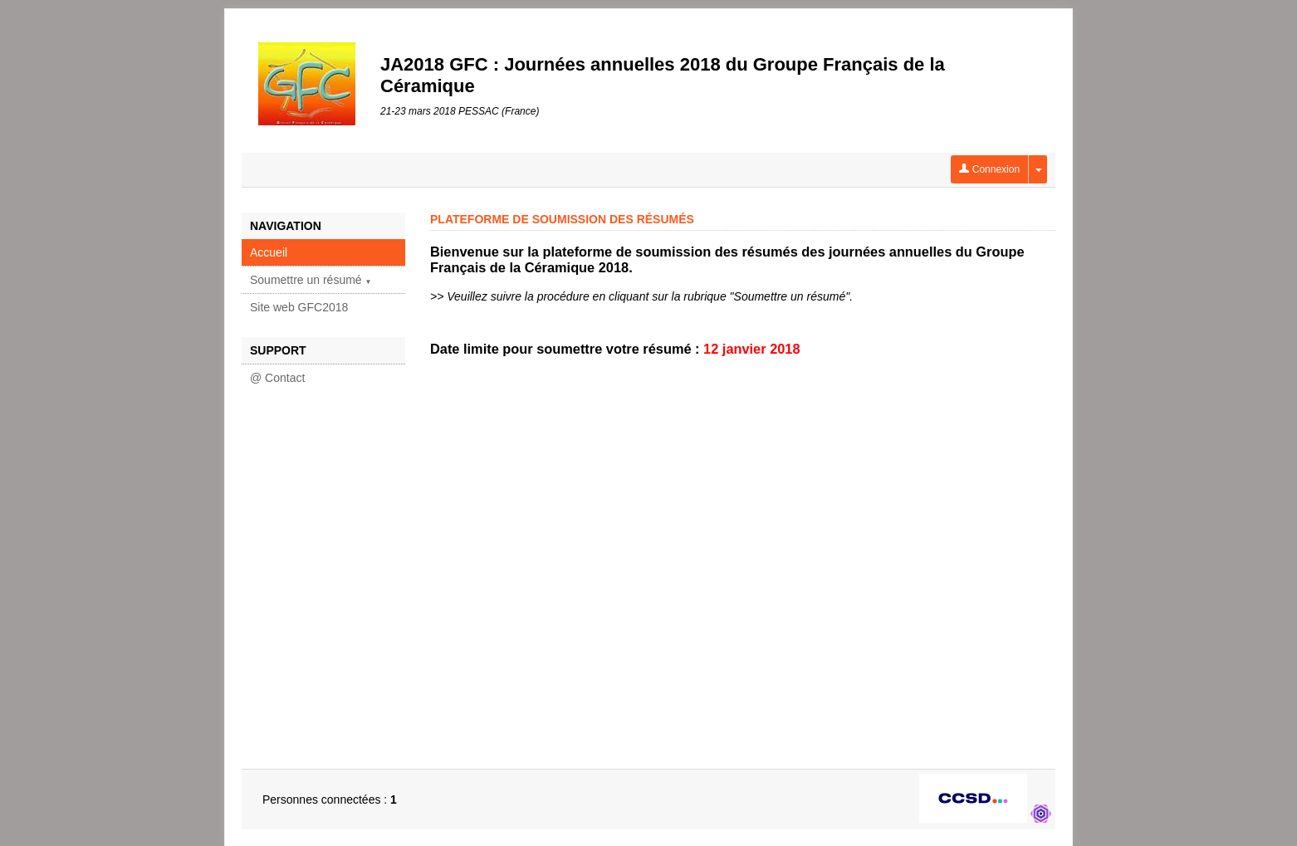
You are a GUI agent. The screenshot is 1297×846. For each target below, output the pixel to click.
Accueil (268, 252)
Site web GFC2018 (299, 307)
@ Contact (277, 377)
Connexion (989, 169)
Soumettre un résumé (310, 279)
